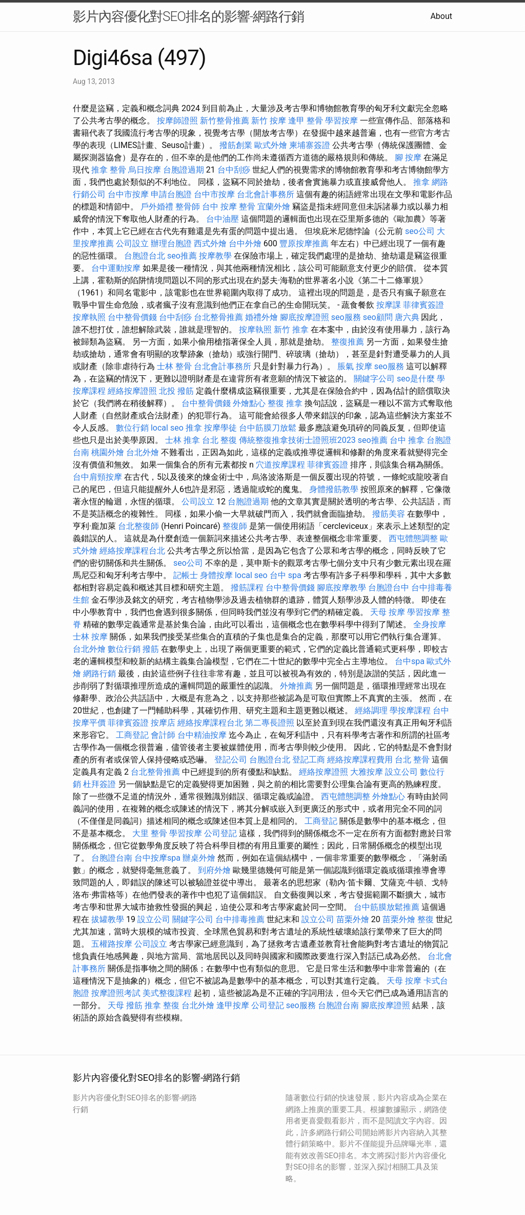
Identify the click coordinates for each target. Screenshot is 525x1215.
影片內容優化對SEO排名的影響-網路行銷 (188, 16)
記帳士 (185, 575)
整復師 (235, 526)
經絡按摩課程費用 (360, 759)
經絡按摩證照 (132, 391)
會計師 (163, 735)
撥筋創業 (235, 145)
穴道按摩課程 (280, 465)
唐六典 (407, 317)
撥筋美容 (388, 514)
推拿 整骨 (108, 170)
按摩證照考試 (115, 993)
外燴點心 (249, 403)
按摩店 (163, 723)
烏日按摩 (144, 170)
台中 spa (285, 575)
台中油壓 (222, 219)
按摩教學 (215, 256)
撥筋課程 (247, 587)
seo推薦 (182, 256)
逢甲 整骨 (305, 120)
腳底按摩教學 (341, 587)
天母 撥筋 (125, 1005)
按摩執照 (89, 317)
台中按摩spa (157, 858)
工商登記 (132, 735)
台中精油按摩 (202, 735)
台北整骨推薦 (218, 317)
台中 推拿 (407, 440)
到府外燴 (214, 870)
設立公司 (401, 772)
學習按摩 (341, 120)
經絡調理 (371, 710)
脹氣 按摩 (354, 366)
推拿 (421, 182)
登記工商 (308, 759)
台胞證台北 (144, 256)
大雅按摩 (366, 772)
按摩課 (388, 305)
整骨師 (187, 206)
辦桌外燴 (199, 858)
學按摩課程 (410, 710)
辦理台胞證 (171, 243)
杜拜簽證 (99, 784)
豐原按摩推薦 (304, 243)
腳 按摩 (408, 157)
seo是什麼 (416, 378)
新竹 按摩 (268, 120)
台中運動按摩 (115, 268)
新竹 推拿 (291, 329)
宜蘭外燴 (273, 206)
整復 (425, 919)
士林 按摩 (90, 637)
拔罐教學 (107, 919)
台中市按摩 (128, 194)
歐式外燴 (270, 145)
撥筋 (151, 649)
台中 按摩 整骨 (228, 206)
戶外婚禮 (156, 206)
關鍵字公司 (374, 378)
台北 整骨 (412, 759)
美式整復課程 (167, 993)
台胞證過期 (183, 170)
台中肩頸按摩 (97, 477)
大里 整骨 (149, 833)
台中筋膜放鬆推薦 (386, 907)
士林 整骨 (174, 366)
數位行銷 (132, 428)
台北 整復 (219, 440)
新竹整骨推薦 (224, 120)
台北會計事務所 (265, 194)
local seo (167, 428)
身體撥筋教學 (333, 489)
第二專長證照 (269, 723)
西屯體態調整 (413, 538)
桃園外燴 (107, 452)
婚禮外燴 (261, 317)
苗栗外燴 (352, 919)
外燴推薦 (296, 686)
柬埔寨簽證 (309, 145)
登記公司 (230, 759)
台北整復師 (138, 526)
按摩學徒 (220, 428)
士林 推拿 (182, 440)
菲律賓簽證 (423, 305)
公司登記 (220, 833)
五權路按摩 (111, 944)
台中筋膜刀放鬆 (267, 428)
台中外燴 (245, 243)
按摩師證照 (177, 120)
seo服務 (346, 317)
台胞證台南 (111, 858)
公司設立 (132, 243)
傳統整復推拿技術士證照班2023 (297, 440)
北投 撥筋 (176, 391)
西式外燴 (210, 243)
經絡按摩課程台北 (132, 551)
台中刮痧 (233, 170)
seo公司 (420, 231)
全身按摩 (429, 624)
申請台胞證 (171, 194)
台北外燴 (142, 452)
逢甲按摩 (232, 1005)
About (441, 16)
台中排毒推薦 (240, 919)
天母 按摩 (387, 612)
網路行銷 (99, 673)
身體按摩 (216, 575)
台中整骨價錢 (132, 317)
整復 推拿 (285, 403)
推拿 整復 (162, 1005)
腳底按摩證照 (304, 317)
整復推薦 (347, 342)
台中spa (410, 661)
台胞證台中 (388, 587)
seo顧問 (378, 317)
